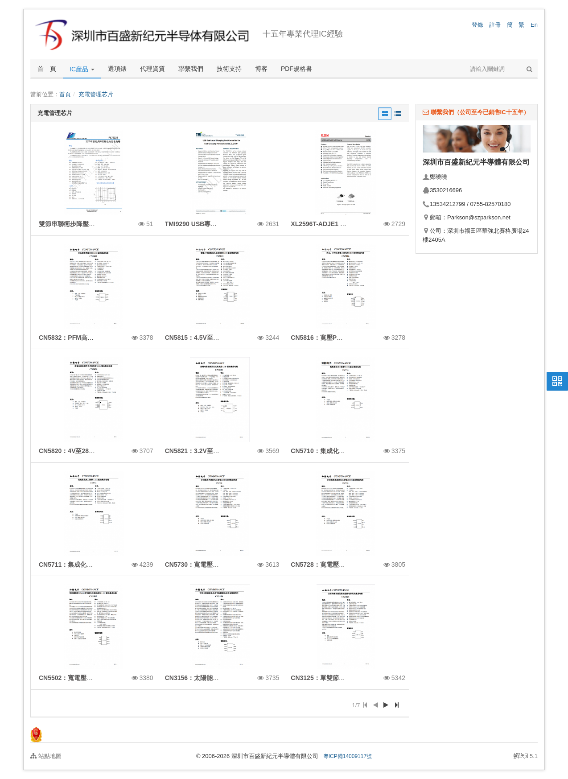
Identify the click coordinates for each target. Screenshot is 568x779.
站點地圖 (46, 756)
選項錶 (117, 68)
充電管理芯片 (95, 94)
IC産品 (82, 69)
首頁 (65, 94)
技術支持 (229, 68)
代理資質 (152, 68)
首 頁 (46, 68)
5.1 (526, 757)
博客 (261, 68)
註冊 (495, 24)
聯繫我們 (190, 68)
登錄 (477, 24)
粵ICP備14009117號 (347, 756)
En (534, 24)
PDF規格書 (296, 68)
